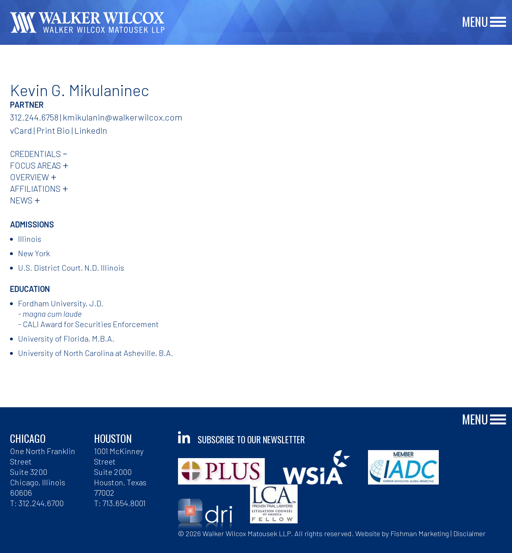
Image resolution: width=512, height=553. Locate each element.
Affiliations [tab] (35, 188)
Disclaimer (469, 533)
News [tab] (21, 200)
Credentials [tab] (35, 153)
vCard (21, 130)
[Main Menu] (498, 22)
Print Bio (53, 130)
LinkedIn (90, 130)
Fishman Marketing (419, 533)
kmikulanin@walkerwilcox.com (122, 117)
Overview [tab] (29, 177)
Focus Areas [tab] (35, 165)
